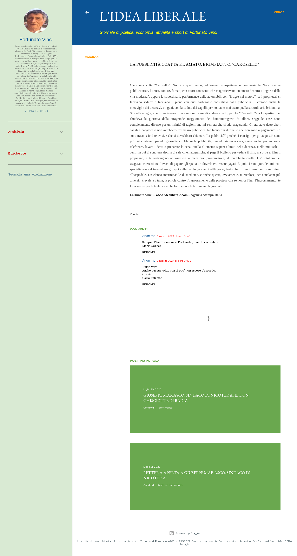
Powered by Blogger (184, 533)
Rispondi (148, 252)
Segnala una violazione (30, 175)
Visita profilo (36, 111)
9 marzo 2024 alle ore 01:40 (174, 236)
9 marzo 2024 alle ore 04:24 (174, 260)
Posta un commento (170, 485)
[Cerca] (279, 12)
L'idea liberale (152, 16)
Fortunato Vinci (36, 39)
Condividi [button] (92, 57)
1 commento (165, 407)
